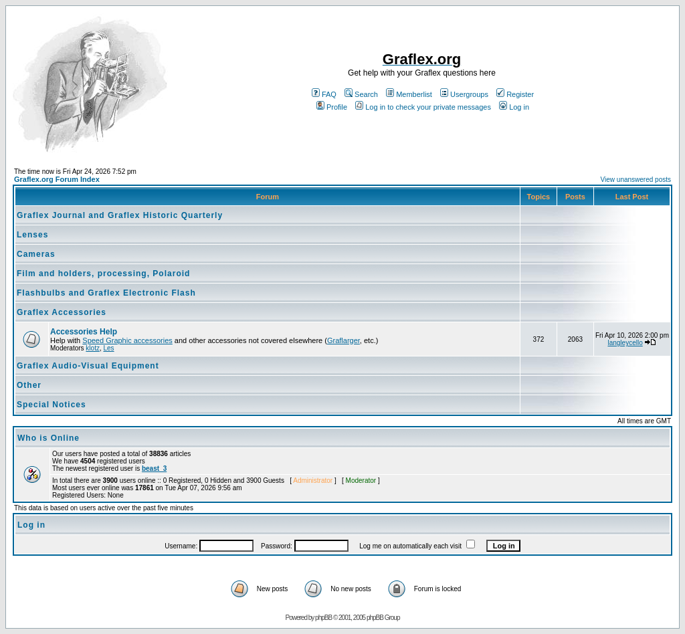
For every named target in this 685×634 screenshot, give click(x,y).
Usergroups (464, 94)
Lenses (32, 234)
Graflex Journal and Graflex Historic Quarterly (120, 215)
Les (108, 348)
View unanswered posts (636, 179)
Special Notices (51, 404)
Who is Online (48, 438)
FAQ (324, 94)
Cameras (36, 254)
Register (515, 94)
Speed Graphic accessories (127, 340)
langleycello (624, 342)
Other (29, 385)
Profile (331, 107)
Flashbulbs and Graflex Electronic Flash (106, 293)
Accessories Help (83, 331)
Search (361, 94)
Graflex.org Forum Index (57, 179)
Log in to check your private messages (423, 107)
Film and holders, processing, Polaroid (103, 273)
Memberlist (409, 94)
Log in (514, 107)
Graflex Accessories (61, 312)
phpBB (323, 617)
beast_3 (154, 468)
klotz (93, 348)
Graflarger (343, 340)
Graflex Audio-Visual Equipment (88, 366)
